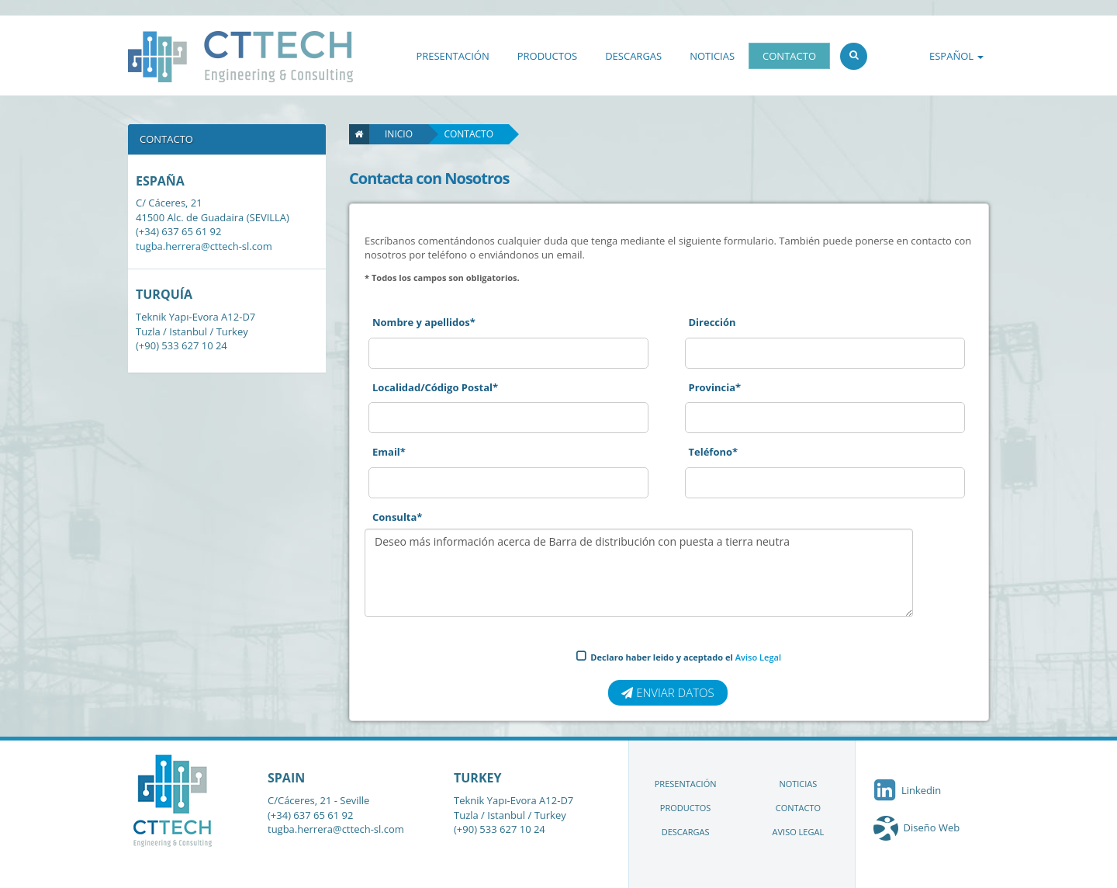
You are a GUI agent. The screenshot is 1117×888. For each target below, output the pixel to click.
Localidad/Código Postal (435, 387)
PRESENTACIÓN (452, 56)
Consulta (397, 517)
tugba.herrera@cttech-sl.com (204, 246)
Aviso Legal (758, 657)
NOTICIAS (712, 56)
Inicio (391, 133)
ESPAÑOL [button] (956, 56)
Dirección (712, 322)
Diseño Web (932, 827)
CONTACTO (789, 56)
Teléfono (713, 452)
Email (389, 452)
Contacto (468, 133)
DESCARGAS (633, 56)
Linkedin (906, 790)
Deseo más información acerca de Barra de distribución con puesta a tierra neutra (639, 573)
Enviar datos (667, 692)
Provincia (715, 387)
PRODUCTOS (547, 56)
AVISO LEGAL (799, 832)
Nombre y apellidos (424, 322)
